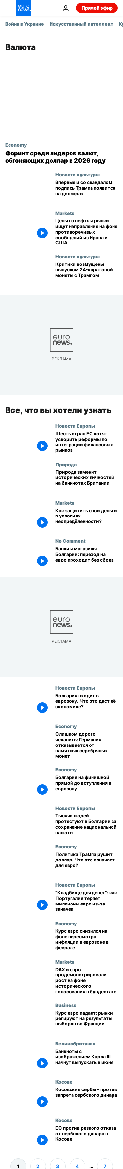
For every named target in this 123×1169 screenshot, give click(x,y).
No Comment (70, 540)
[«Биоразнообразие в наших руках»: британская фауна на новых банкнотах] (86, 481)
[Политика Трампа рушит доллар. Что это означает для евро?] (86, 863)
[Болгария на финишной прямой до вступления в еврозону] (86, 786)
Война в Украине (24, 24)
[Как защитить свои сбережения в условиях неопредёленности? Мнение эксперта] (86, 519)
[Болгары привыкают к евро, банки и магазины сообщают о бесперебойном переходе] (86, 557)
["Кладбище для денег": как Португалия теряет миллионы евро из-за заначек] (86, 901)
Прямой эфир (97, 8)
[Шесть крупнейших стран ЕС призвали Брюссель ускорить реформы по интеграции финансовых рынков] (86, 442)
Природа (66, 464)
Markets (64, 213)
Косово (63, 1081)
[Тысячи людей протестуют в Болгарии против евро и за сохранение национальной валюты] (86, 824)
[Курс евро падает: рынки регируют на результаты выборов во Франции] (86, 1021)
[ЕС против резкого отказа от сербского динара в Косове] (86, 1136)
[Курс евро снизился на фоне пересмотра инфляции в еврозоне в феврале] (86, 939)
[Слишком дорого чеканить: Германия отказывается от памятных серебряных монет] (86, 745)
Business (65, 1005)
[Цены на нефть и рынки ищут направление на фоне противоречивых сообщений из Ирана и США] (86, 232)
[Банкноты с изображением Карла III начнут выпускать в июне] (86, 1060)
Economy (16, 144)
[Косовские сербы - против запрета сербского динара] (86, 1098)
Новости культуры (77, 174)
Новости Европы (75, 425)
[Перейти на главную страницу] (23, 8)
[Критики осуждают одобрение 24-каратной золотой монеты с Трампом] (86, 273)
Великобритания (75, 1043)
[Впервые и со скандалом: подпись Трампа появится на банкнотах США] (86, 191)
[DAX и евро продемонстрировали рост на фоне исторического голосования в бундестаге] (86, 981)
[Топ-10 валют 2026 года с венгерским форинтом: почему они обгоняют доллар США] (61, 157)
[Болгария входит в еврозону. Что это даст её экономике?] (86, 704)
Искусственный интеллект (81, 24)
